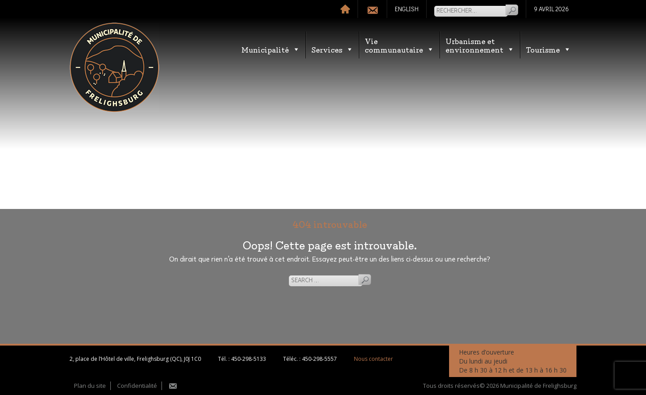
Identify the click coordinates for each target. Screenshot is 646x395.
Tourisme (548, 49)
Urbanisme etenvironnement (480, 45)
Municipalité (270, 49)
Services (332, 49)
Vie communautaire (399, 45)
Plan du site (90, 386)
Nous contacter (373, 359)
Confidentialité (137, 386)
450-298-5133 (248, 359)
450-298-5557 (319, 359)
